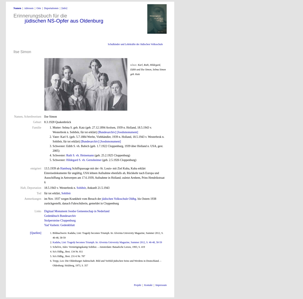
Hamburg (65, 168)
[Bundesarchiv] (107, 132)
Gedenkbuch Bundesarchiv (60, 215)
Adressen (28, 8)
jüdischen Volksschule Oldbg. (119, 198)
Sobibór (81, 187)
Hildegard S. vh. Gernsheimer (84, 160)
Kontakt (148, 285)
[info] (64, 8)
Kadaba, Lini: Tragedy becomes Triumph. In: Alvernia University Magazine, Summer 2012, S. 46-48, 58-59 (107, 242)
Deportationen (51, 8)
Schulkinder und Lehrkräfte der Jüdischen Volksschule (135, 44)
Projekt (137, 285)
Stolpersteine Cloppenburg (60, 220)
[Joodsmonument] (127, 132)
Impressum (161, 285)
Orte (38, 8)
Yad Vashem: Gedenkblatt (59, 225)
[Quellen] (35, 233)
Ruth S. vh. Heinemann (80, 155)
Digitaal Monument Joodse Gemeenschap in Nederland (76, 211)
